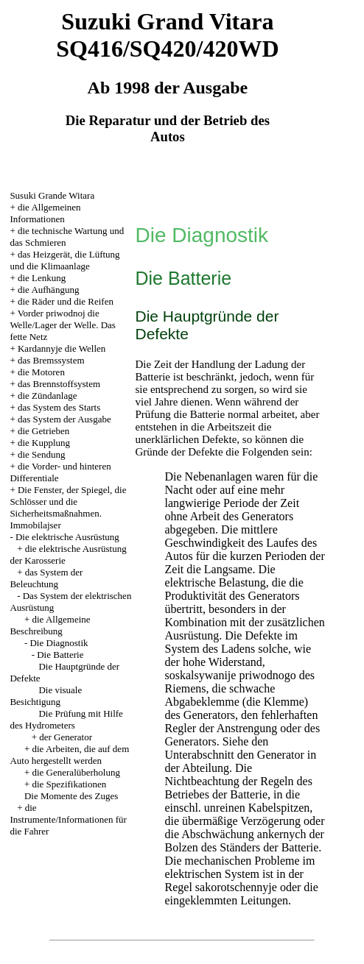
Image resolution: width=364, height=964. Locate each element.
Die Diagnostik (58, 642)
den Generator (270, 754)
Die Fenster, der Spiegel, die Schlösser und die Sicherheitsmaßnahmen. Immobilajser (68, 507)
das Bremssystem (51, 360)
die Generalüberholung (75, 772)
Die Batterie (60, 654)
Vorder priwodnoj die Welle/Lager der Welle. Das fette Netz (63, 325)
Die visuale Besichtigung (46, 695)
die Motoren (41, 372)
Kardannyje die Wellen (61, 348)
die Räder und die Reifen (65, 301)
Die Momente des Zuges (71, 795)
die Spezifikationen (69, 784)
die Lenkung (42, 277)
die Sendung (42, 454)
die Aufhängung (48, 289)
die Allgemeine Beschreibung (50, 625)
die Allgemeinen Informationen (45, 213)
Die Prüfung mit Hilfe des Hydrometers (66, 719)
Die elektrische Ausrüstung (67, 536)
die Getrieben (43, 430)
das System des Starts (59, 407)
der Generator (65, 737)
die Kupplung (44, 442)
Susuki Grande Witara (52, 195)
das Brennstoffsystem (59, 383)
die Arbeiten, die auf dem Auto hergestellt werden (69, 754)
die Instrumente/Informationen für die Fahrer (68, 819)
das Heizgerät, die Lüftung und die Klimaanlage (64, 260)
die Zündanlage (47, 395)
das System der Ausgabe (64, 419)
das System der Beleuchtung (46, 578)
